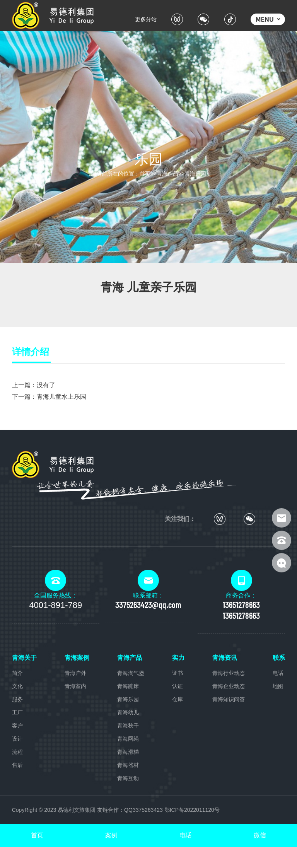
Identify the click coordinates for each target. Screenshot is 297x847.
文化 (17, 686)
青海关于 (24, 657)
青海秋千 (128, 725)
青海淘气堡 (130, 673)
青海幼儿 (128, 712)
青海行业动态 (228, 673)
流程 (17, 752)
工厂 (17, 712)
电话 (278, 673)
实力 (178, 657)
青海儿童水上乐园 (61, 396)
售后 (17, 765)
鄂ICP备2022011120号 (192, 810)
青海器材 (128, 765)
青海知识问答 (228, 699)
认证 (177, 686)
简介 (17, 673)
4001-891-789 (55, 605)
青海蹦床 (128, 686)
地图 (278, 686)
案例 (111, 835)
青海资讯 (224, 657)
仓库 (177, 699)
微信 (260, 835)
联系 (279, 657)
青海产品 (167, 174)
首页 (145, 174)
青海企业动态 (228, 686)
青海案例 (77, 657)
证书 (177, 673)
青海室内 (75, 686)
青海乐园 (195, 174)
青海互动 (128, 778)
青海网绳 (128, 739)
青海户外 (75, 673)
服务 (17, 699)
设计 (17, 739)
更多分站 (146, 19)
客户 (17, 725)
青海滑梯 (128, 752)
